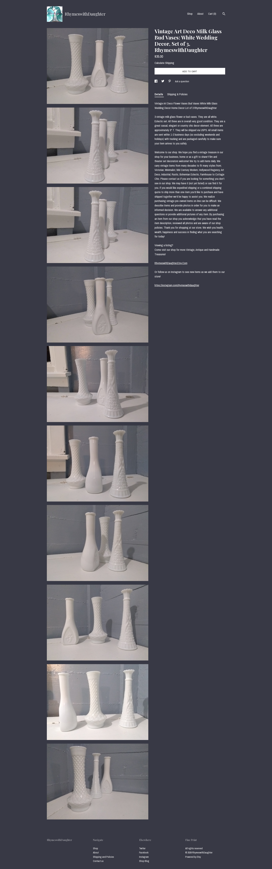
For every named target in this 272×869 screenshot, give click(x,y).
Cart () (212, 14)
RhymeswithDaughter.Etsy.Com (171, 263)
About (200, 14)
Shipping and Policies (103, 856)
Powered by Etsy (193, 856)
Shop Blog (144, 861)
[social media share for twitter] (163, 81)
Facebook (143, 852)
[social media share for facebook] (156, 81)
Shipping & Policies (177, 94)
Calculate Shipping (164, 63)
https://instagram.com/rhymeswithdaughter (177, 285)
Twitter (142, 848)
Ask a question (182, 81)
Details (159, 94)
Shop (190, 14)
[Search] (224, 14)
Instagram (144, 856)
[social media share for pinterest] (170, 81)
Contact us (98, 861)
